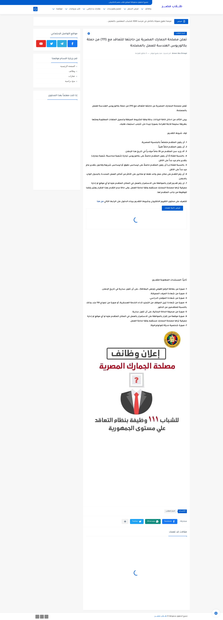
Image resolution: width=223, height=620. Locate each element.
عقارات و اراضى (94, 9)
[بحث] (35, 9)
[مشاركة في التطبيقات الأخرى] (125, 521)
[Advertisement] (136, 82)
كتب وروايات (74, 9)
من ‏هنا (100, 202)
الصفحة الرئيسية (67, 66)
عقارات (71, 76)
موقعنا (59, 9)
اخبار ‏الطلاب (180, 33)
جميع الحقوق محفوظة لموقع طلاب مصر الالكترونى (128, 2)
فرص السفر (133, 9)
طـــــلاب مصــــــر (172, 7)
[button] (169, 521)
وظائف (148, 9)
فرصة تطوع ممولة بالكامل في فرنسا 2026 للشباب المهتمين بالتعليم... (139, 21)
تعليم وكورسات (114, 9)
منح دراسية (70, 81)
